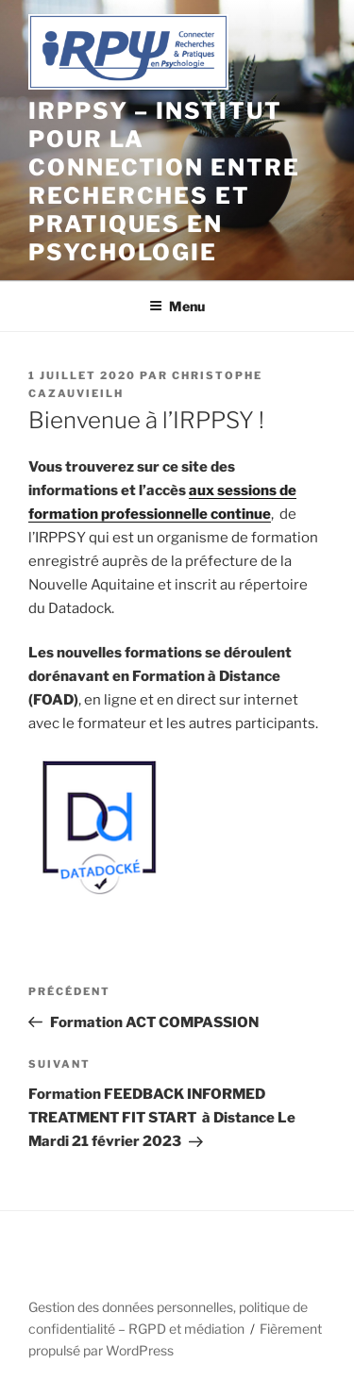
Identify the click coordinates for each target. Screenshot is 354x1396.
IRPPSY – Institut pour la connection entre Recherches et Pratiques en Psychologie (164, 181)
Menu (177, 306)
